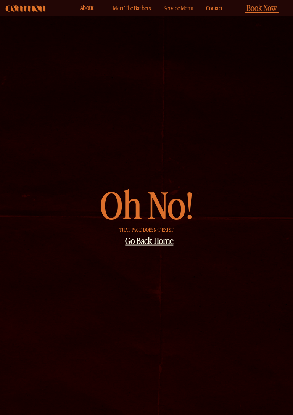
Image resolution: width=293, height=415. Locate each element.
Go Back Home (149, 242)
